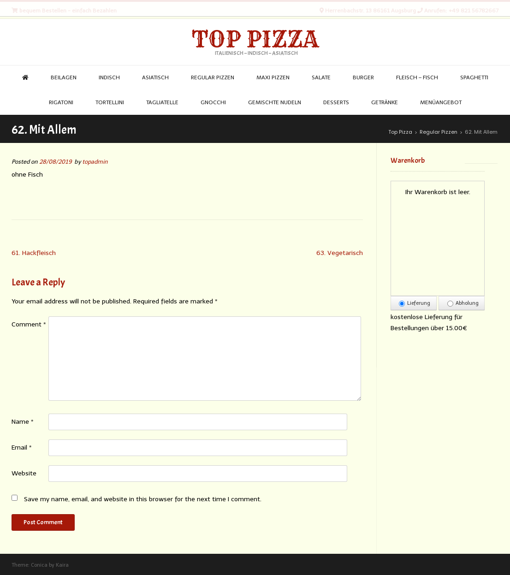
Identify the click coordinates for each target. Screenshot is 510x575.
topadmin (95, 161)
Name (23, 422)
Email (22, 447)
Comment (29, 324)
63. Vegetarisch (339, 253)
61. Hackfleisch (34, 253)
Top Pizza (255, 39)
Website (24, 473)
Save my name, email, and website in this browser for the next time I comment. (142, 499)
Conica (39, 565)
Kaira (62, 565)
